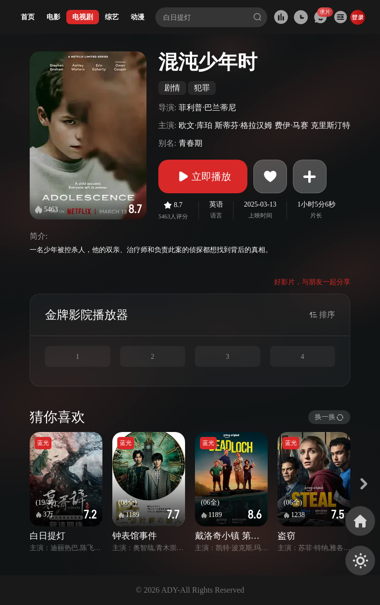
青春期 (190, 143)
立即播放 (203, 176)
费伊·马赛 (291, 125)
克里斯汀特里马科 (342, 125)
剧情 (172, 88)
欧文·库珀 (195, 125)
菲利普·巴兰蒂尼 (207, 107)
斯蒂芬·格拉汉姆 (243, 125)
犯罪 (202, 88)
